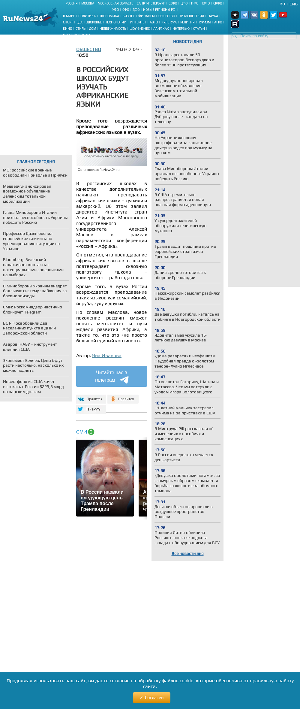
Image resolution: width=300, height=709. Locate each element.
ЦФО (184, 3)
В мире (69, 16)
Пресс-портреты (76, 35)
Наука (213, 16)
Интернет (138, 22)
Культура (169, 22)
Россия (72, 3)
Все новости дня (188, 553)
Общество (166, 16)
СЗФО (173, 3)
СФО (125, 9)
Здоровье (94, 22)
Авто (154, 22)
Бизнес (129, 16)
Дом (92, 28)
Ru (282, 4)
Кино (67, 28)
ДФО (136, 9)
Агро (218, 22)
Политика (87, 16)
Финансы (146, 16)
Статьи (199, 28)
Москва (87, 3)
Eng (294, 4)
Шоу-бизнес (140, 28)
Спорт (68, 22)
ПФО (194, 3)
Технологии (115, 22)
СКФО (217, 3)
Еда (79, 22)
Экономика (109, 16)
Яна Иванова (107, 355)
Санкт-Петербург (151, 3)
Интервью (181, 28)
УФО (115, 9)
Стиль (81, 28)
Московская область (115, 3)
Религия (187, 22)
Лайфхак (161, 28)
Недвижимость (113, 28)
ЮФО (206, 3)
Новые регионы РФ (159, 9)
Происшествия (191, 16)
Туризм (204, 22)
